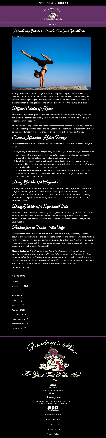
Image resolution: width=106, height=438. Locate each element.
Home (53, 384)
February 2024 (18, 310)
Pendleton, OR (54, 429)
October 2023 (18, 328)
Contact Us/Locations (53, 390)
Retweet (17, 268)
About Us (53, 393)
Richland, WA (54, 419)
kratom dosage (78, 144)
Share (26, 268)
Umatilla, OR (54, 424)
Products (53, 387)
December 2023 (18, 319)
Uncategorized (18, 286)
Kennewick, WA (54, 414)
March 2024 (17, 305)
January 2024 (17, 314)
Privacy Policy (53, 434)
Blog (14, 281)
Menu (53, 24)
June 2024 (16, 301)
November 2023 (18, 323)
